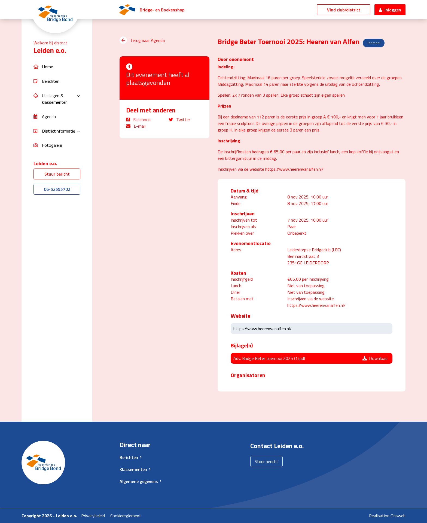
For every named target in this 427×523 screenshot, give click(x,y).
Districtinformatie (58, 131)
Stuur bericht (57, 174)
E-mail (135, 126)
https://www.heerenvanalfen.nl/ (262, 328)
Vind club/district (343, 10)
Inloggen (390, 10)
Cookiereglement (125, 515)
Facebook (138, 119)
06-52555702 (57, 189)
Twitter (179, 119)
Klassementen (133, 469)
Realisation (379, 515)
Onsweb (398, 515)
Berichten (129, 457)
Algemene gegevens (139, 481)
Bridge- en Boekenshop (162, 10)
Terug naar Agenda (142, 40)
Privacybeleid (93, 515)
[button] (57, 67)
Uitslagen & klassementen (55, 98)
